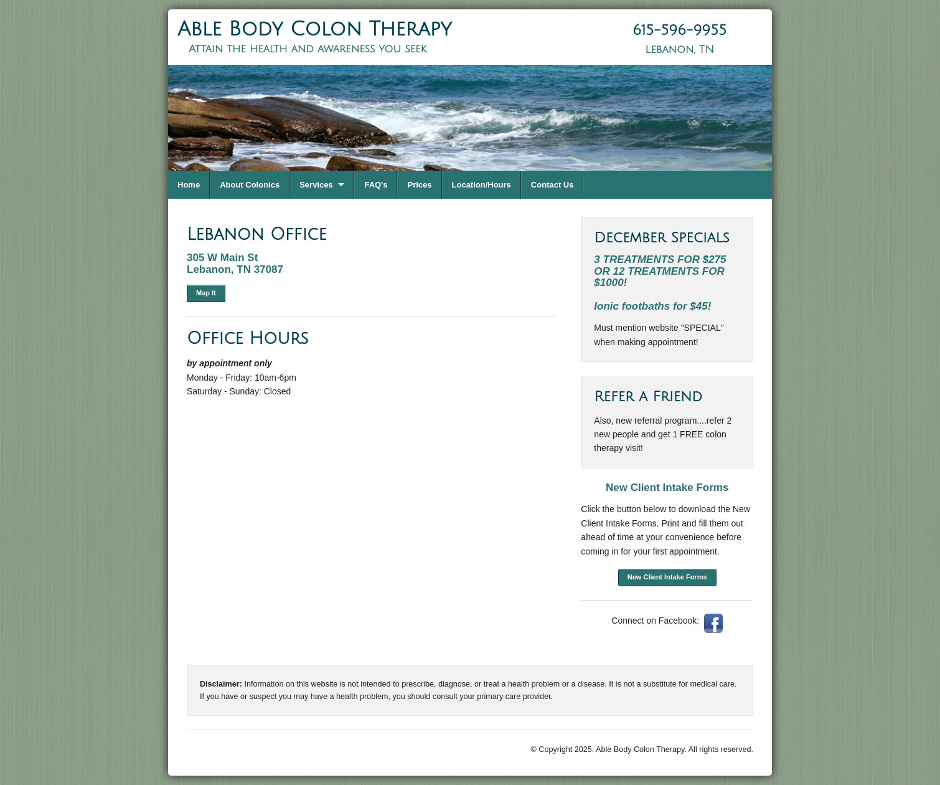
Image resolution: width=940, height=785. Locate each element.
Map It (206, 293)
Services (316, 184)
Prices (419, 184)
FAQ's (375, 184)
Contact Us (552, 184)
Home (188, 184)
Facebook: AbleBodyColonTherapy (713, 623)
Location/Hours (481, 184)
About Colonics (250, 184)
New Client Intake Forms (667, 577)
